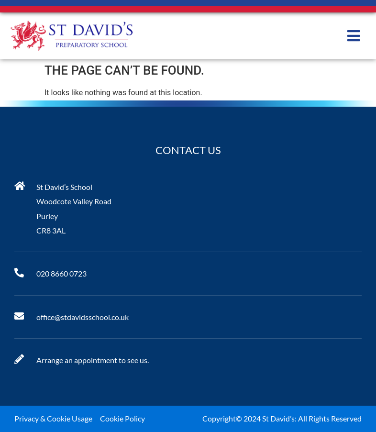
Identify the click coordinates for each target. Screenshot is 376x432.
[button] (353, 36)
